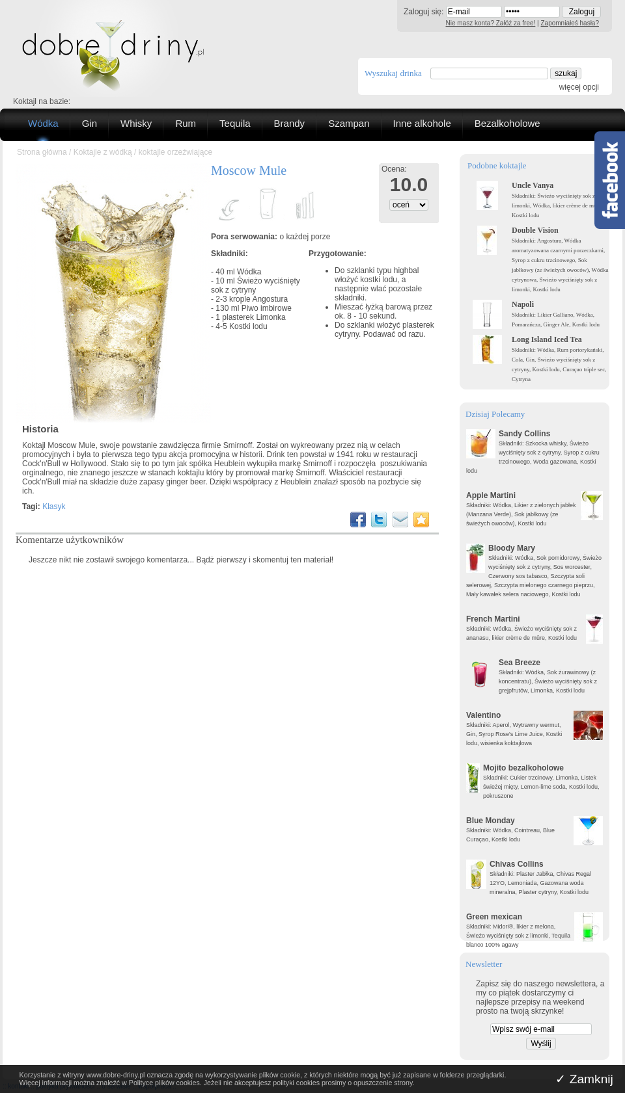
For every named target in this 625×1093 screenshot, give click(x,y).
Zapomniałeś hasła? (570, 23)
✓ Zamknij (584, 1079)
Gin (89, 123)
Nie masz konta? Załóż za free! (491, 23)
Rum (185, 123)
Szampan (348, 123)
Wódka (43, 123)
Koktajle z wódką (103, 152)
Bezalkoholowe (507, 123)
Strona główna (42, 152)
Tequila (235, 123)
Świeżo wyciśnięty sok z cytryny (255, 285)
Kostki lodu (248, 326)
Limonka (270, 317)
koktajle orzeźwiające (175, 152)
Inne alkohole (422, 123)
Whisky (136, 123)
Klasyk (53, 506)
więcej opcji (579, 87)
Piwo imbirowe (267, 308)
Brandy (289, 123)
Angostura (270, 299)
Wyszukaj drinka (393, 73)
